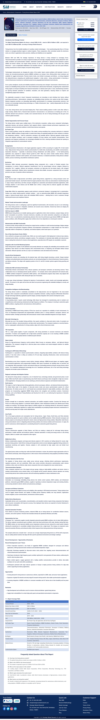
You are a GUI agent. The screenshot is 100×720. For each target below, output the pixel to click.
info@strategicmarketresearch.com (39, 702)
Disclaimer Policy (87, 710)
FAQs (84, 700)
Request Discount (86, 59)
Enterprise (81, 26)
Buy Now (86, 29)
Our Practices (50, 7)
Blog (60, 712)
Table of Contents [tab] (22, 35)
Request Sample (86, 39)
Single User (81, 23)
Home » (5, 12)
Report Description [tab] (11, 35)
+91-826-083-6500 (36, 700)
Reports (39, 7)
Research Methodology (65, 702)
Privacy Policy (87, 707)
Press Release (63, 710)
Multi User (81, 24)
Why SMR (61, 700)
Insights (61, 7)
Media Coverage (63, 705)
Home (25, 7)
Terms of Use (86, 705)
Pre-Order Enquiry (86, 49)
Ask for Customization (86, 70)
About (31, 7)
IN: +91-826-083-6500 (89, 1)
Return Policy (86, 712)
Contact (69, 7)
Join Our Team (63, 707)
